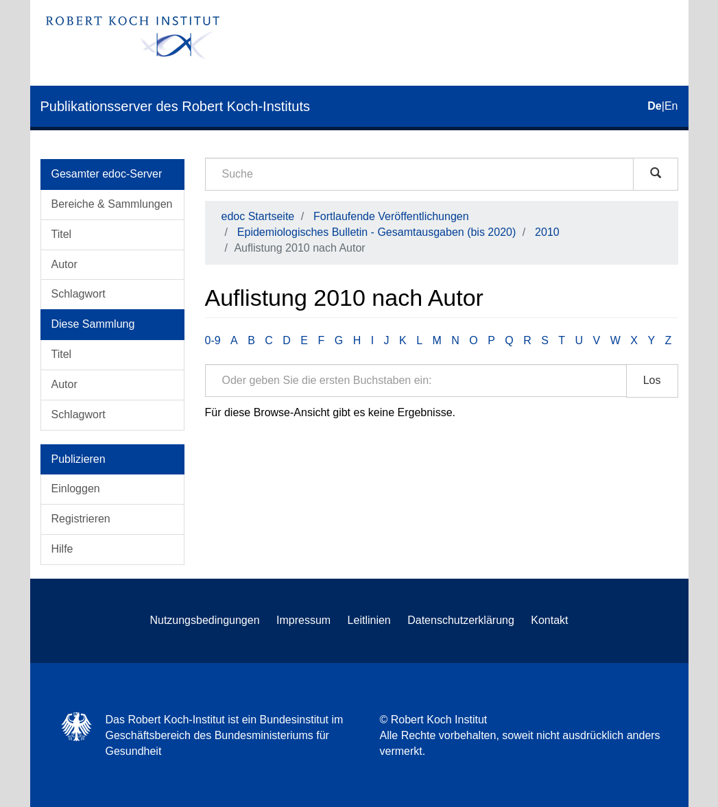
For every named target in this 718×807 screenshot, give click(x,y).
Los (652, 380)
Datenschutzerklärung (460, 620)
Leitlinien (369, 620)
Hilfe (62, 549)
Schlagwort (78, 294)
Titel (61, 234)
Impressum (303, 620)
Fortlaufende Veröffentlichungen (391, 216)
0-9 (213, 340)
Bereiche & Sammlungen (112, 204)
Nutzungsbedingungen (204, 620)
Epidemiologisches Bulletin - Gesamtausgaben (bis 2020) (376, 232)
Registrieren (80, 519)
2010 (547, 232)
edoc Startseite (258, 216)
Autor (64, 264)
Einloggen (75, 488)
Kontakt (549, 620)
